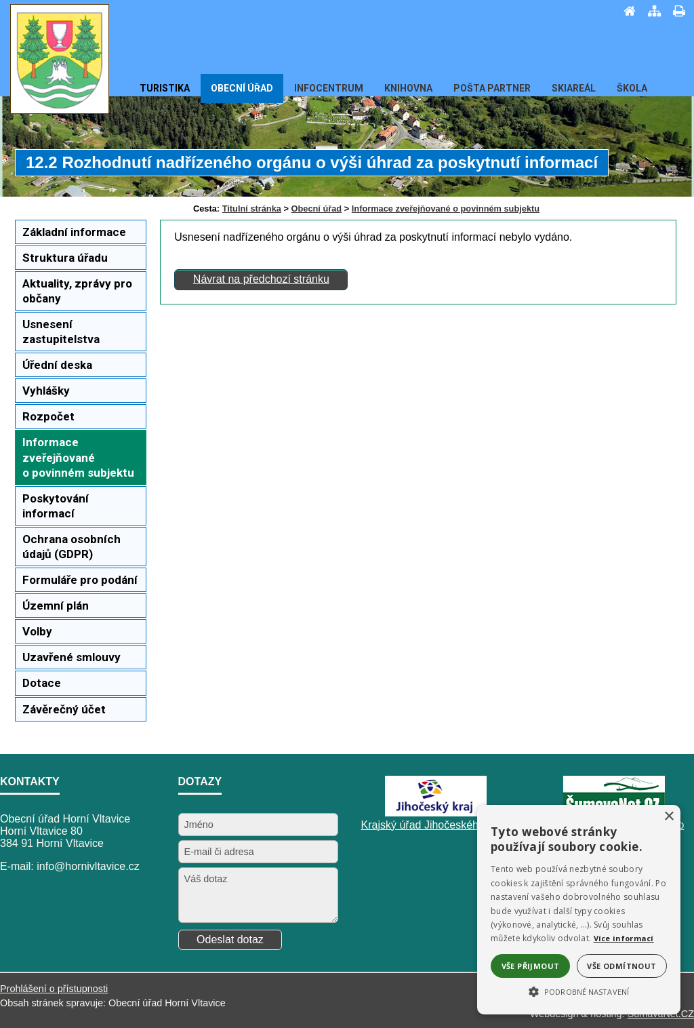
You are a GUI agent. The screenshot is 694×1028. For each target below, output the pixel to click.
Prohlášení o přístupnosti (54, 988)
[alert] (578, 909)
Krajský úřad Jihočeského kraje (436, 825)
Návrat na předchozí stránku (261, 279)
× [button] (669, 817)
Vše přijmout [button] (531, 966)
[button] (579, 991)
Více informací (624, 938)
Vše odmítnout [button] (621, 966)
